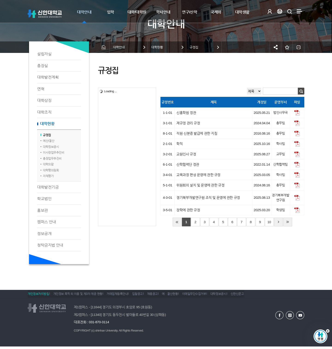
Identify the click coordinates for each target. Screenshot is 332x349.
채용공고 (163, 295)
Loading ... (110, 91)
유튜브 (300, 315)
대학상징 (44, 100)
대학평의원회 (51, 170)
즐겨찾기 (287, 47)
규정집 (47, 135)
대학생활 (242, 12)
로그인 (270, 11)
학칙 (179, 144)
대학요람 (48, 164)
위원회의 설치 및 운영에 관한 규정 (200, 185)
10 (269, 222)
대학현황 (47, 123)
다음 (278, 222)
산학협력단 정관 (187, 164)
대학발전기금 (48, 187)
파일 (297, 112)
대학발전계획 (48, 77)
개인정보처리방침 (38, 295)
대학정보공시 (51, 146)
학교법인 (44, 198)
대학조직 (44, 112)
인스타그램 (290, 315)
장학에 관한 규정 (188, 210)
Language (280, 11)
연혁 (40, 89)
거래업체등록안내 (122, 295)
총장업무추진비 (52, 158)
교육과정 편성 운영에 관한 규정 (198, 175)
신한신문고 (260, 295)
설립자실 (44, 54)
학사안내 (163, 12)
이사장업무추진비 (53, 152)
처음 (177, 222)
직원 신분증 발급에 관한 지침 (196, 133)
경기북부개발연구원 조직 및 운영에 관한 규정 (208, 197)
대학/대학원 (136, 12)
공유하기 (275, 47)
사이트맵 (299, 11)
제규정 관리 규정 (188, 123)
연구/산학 (189, 12)
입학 (110, 12)
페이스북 (279, 315)
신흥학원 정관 (186, 113)
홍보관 (42, 210)
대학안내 (84, 12)
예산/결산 (48, 140)
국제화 (215, 12)
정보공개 (44, 233)
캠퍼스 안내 (46, 222)
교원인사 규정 (186, 154)
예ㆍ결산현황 (184, 295)
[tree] (127, 157)
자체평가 (48, 176)
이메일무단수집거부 (211, 295)
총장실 (42, 65)
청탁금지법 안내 (50, 245)
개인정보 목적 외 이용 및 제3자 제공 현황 (80, 295)
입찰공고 (146, 295)
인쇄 (298, 47)
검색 (289, 11)
